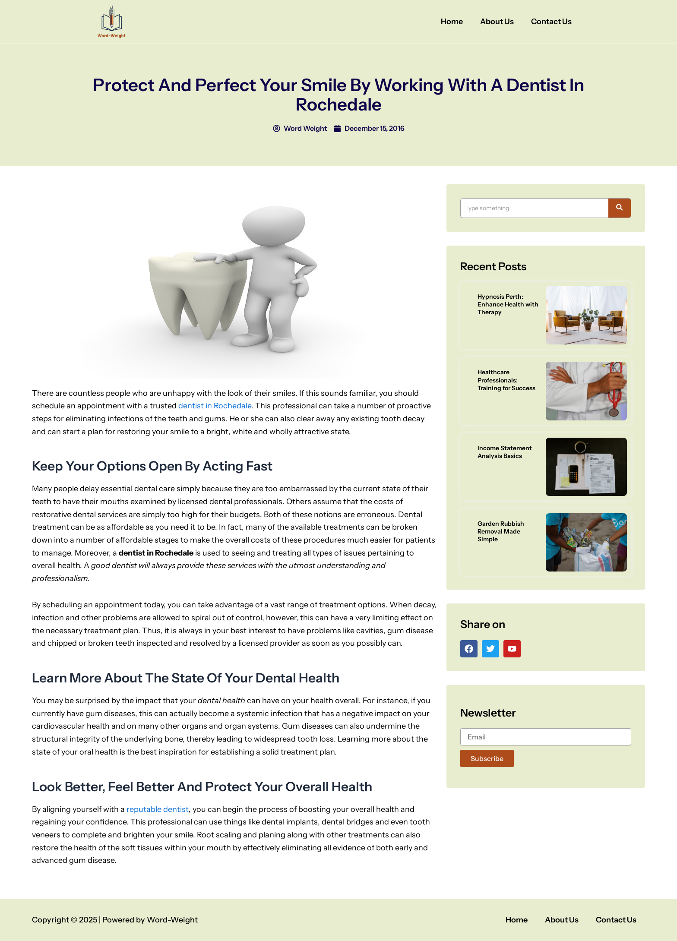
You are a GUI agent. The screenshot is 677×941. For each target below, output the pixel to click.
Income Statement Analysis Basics (505, 452)
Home (452, 21)
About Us (497, 21)
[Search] (534, 208)
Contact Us (551, 21)
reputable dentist (158, 809)
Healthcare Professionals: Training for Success (506, 380)
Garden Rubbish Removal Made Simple (501, 531)
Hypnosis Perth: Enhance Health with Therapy (508, 304)
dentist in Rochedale (214, 406)
